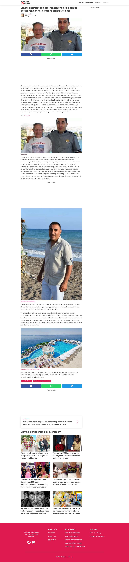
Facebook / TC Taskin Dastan (28, 301)
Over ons (51, 533)
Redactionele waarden (73, 540)
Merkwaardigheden (86, 2)
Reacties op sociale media (75, 547)
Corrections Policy (72, 536)
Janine (30, 14)
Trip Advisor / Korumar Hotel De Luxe (30, 369)
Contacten (52, 536)
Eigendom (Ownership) (73, 543)
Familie (97, 2)
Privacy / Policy (95, 533)
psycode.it (52, 540)
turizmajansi (26, 116)
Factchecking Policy (72, 533)
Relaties (105, 2)
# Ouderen (37, 381)
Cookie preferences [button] (97, 536)
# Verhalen (47, 381)
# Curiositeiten (26, 381)
